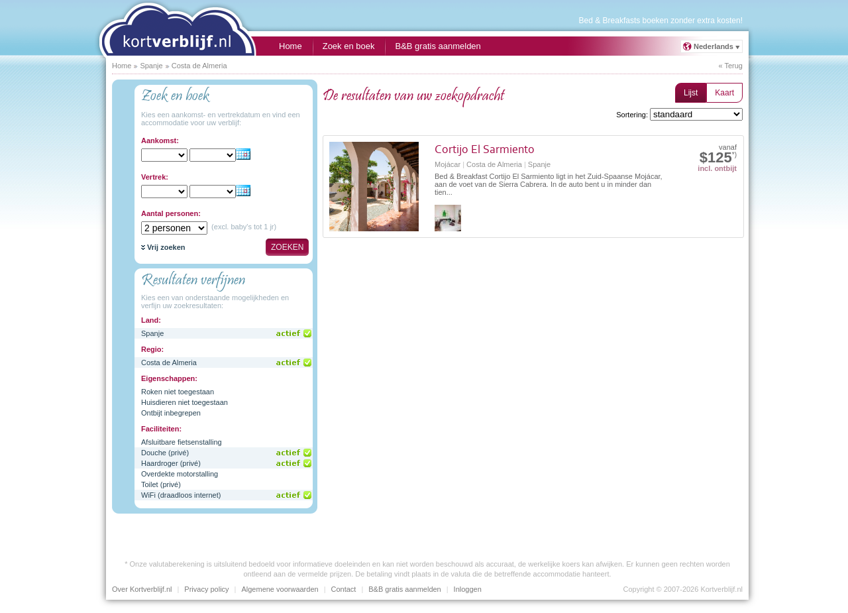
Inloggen (468, 589)
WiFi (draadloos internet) (181, 495)
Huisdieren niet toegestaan (184, 402)
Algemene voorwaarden (279, 589)
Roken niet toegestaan (177, 392)
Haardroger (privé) (171, 463)
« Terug (731, 66)
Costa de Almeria (169, 362)
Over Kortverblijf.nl (142, 589)
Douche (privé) (165, 453)
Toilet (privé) (161, 484)
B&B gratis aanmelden (437, 46)
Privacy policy (206, 589)
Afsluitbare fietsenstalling (181, 442)
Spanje (152, 333)
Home (290, 46)
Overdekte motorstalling (179, 474)
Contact (343, 589)
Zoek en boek (349, 46)
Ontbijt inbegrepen (171, 413)
